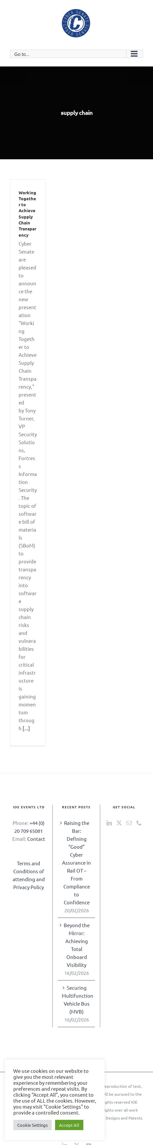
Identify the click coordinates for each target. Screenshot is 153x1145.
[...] (26, 728)
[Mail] (129, 823)
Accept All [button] (69, 1125)
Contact (36, 838)
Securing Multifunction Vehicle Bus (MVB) (77, 999)
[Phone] (139, 823)
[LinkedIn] (109, 823)
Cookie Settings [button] (32, 1125)
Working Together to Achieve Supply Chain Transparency (27, 214)
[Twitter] (119, 823)
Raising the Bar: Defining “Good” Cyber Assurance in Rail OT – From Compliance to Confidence (76, 862)
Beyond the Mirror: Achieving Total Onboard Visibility (77, 945)
